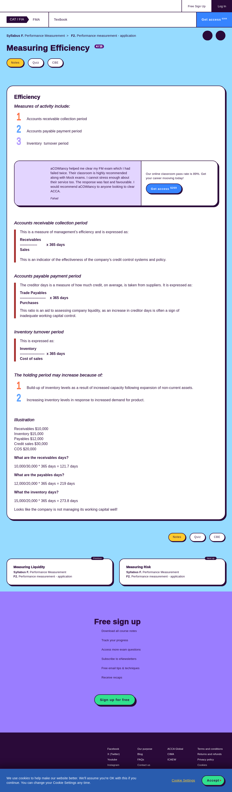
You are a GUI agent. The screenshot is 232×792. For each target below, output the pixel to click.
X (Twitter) (113, 754)
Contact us (144, 765)
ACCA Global (175, 748)
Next (220, 35)
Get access (164, 188)
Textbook (60, 19)
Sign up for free (115, 700)
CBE (55, 62)
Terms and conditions (210, 748)
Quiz (36, 62)
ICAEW (171, 759)
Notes (15, 62)
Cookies (202, 765)
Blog (140, 754)
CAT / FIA (17, 19)
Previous (207, 35)
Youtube (112, 759)
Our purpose (145, 748)
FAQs (141, 759)
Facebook (113, 748)
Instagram (113, 765)
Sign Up (196, 6)
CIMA (170, 754)
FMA (36, 19)
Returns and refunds (209, 754)
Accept (213, 780)
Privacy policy (205, 759)
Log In (222, 6)
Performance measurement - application (103, 35)
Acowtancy (25, 6)
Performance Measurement (36, 35)
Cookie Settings (183, 780)
